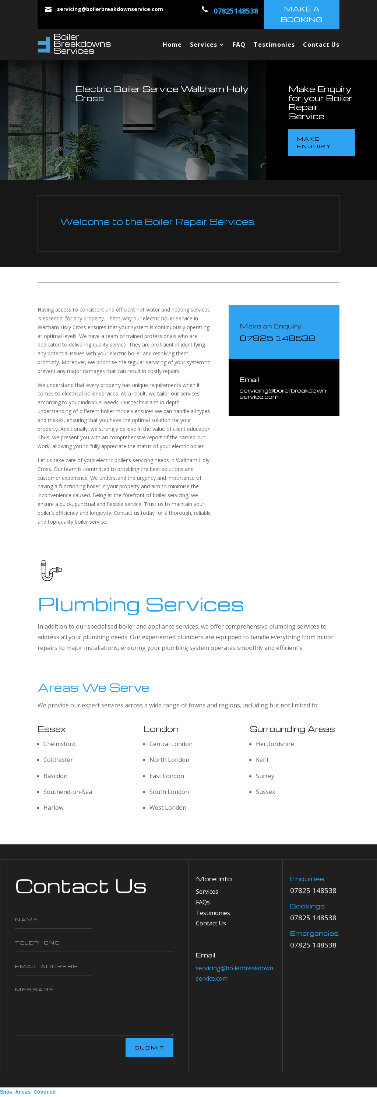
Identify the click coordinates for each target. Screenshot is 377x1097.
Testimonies (274, 45)
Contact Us (321, 45)
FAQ (239, 45)
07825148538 (236, 11)
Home (172, 45)
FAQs (203, 902)
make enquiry (314, 142)
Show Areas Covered (28, 1092)
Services (203, 45)
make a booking (302, 14)
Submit (149, 1047)
